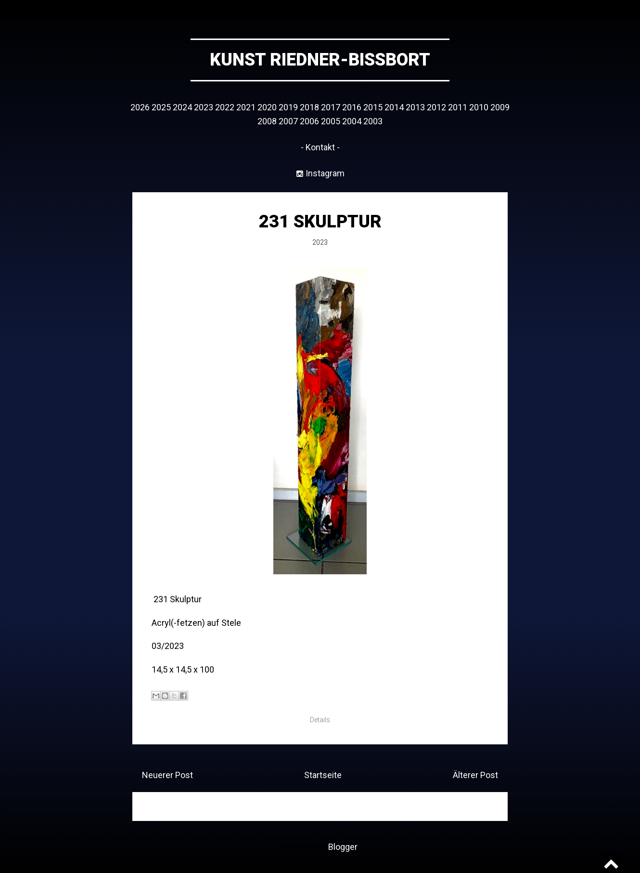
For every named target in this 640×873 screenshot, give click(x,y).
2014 (394, 107)
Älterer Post (475, 775)
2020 (267, 107)
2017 (330, 107)
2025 (161, 107)
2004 (351, 121)
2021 (246, 107)
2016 (351, 107)
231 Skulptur (320, 222)
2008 (267, 121)
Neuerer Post (167, 775)
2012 (436, 107)
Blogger (342, 847)
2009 (500, 107)
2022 (224, 107)
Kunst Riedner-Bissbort (320, 60)
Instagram (324, 173)
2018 (309, 107)
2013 (415, 107)
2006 (309, 121)
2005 (330, 121)
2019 (288, 107)
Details (320, 720)
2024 (182, 107)
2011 (457, 107)
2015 (373, 107)
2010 (478, 107)
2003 (373, 121)
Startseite (323, 775)
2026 (140, 107)
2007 (288, 121)
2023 (203, 107)
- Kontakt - (320, 147)
